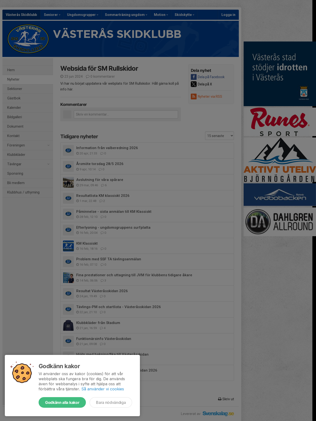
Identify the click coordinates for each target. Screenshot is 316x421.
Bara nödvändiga (111, 402)
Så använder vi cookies (102, 388)
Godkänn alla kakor (62, 402)
